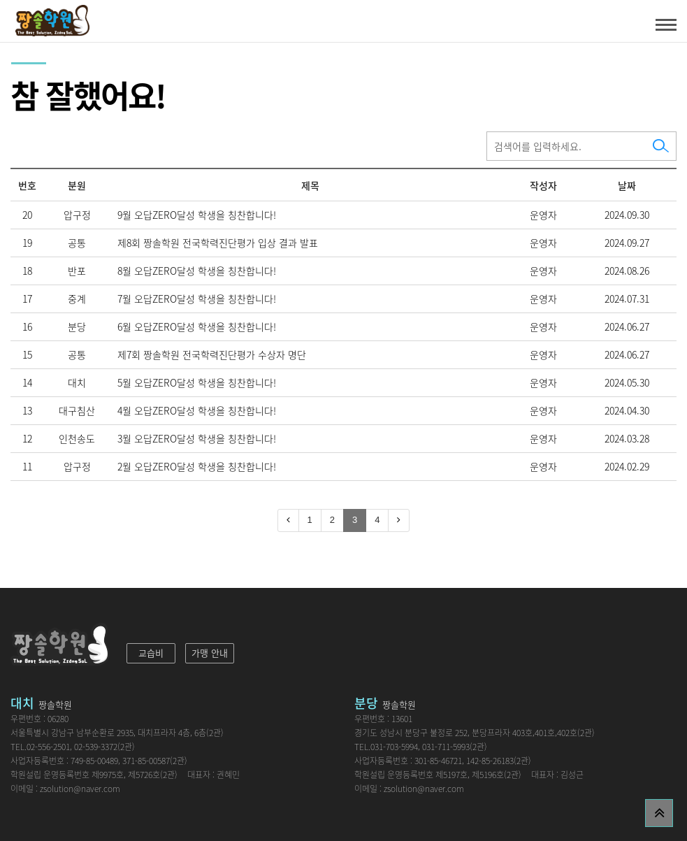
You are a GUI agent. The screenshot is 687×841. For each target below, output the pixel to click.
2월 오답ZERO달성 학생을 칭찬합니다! (196, 466)
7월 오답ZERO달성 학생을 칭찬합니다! (196, 299)
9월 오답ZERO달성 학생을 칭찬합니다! (196, 215)
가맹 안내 (209, 652)
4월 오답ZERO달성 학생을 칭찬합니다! (196, 410)
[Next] (399, 520)
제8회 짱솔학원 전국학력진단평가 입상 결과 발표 (217, 243)
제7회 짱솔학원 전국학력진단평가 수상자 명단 (211, 354)
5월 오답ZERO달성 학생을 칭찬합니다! (196, 382)
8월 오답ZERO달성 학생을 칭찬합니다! (196, 271)
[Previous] (288, 520)
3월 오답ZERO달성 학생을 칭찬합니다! (196, 438)
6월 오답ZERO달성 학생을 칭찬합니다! (196, 326)
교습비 (151, 652)
